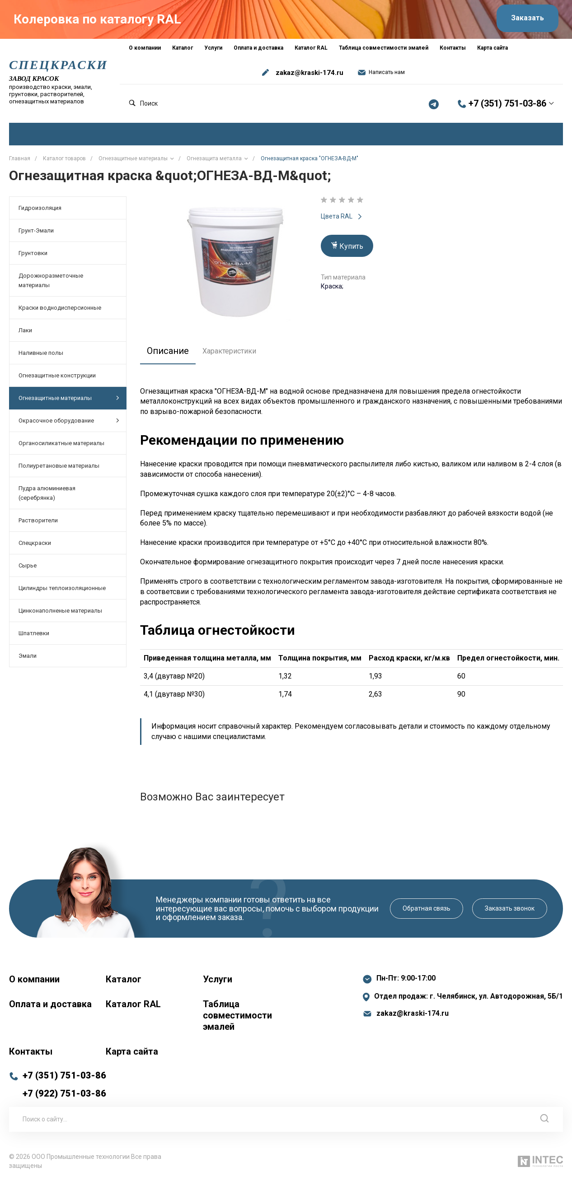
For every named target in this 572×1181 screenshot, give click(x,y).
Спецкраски (35, 542)
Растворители (38, 519)
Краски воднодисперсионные (60, 307)
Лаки (25, 329)
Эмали (28, 655)
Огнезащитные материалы (69, 397)
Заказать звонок (509, 907)
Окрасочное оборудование (69, 420)
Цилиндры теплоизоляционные (62, 587)
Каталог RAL (133, 1003)
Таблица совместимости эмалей (237, 1015)
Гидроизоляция (40, 207)
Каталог (123, 978)
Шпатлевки (34, 632)
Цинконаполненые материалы (60, 610)
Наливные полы (41, 352)
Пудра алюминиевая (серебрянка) (47, 492)
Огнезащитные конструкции (57, 375)
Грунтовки (33, 252)
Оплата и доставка (50, 1003)
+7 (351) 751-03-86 (507, 103)
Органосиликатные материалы (61, 442)
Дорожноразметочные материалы (51, 280)
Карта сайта (132, 1051)
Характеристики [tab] (229, 350)
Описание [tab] (168, 350)
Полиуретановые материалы (59, 465)
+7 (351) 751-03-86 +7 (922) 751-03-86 (64, 1083)
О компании (34, 978)
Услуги (217, 978)
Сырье (28, 565)
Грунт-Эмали (36, 230)
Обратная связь (426, 907)
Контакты (30, 1051)
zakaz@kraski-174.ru (309, 72)
